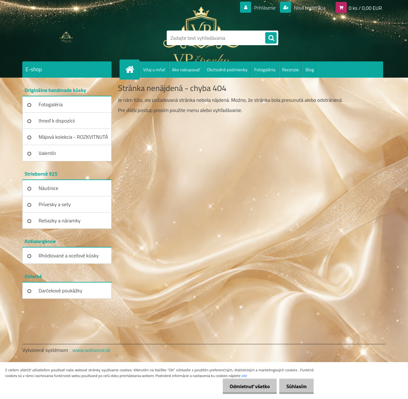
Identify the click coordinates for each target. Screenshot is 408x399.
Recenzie (290, 69)
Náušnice (48, 188)
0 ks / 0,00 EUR (365, 7)
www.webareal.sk (91, 350)
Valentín (47, 153)
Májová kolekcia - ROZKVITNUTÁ (73, 137)
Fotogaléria (264, 69)
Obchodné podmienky (227, 69)
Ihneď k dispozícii (57, 120)
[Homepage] (132, 69)
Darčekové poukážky (60, 290)
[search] (271, 38)
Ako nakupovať (186, 69)
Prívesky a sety (55, 204)
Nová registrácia (307, 7)
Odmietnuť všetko (247, 386)
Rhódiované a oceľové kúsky (69, 255)
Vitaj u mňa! (154, 69)
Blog (309, 69)
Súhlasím (295, 386)
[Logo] (66, 38)
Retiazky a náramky (60, 220)
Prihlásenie (261, 7)
